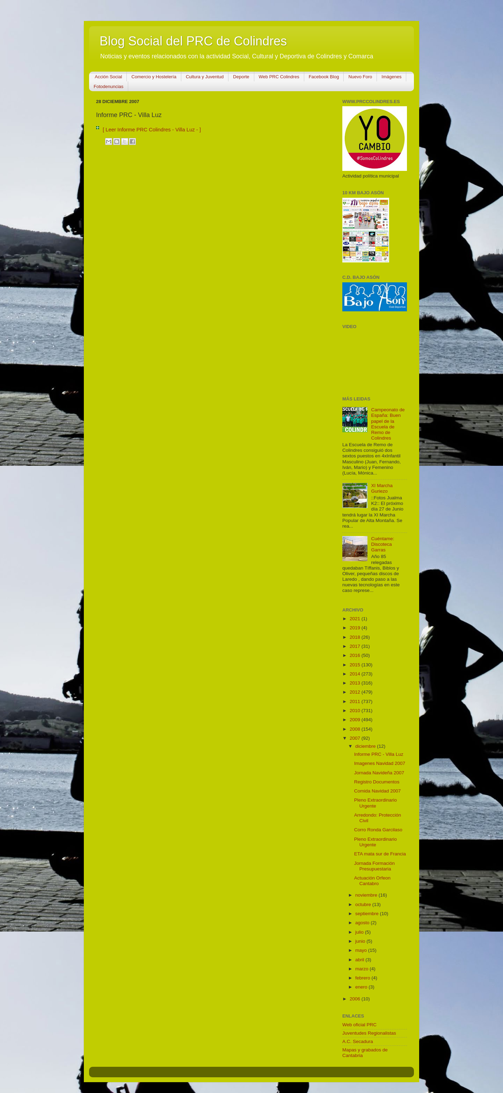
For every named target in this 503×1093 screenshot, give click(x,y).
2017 (356, 646)
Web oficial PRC (359, 1024)
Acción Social (108, 76)
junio (360, 941)
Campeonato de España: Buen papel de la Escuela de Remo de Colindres (387, 424)
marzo (362, 968)
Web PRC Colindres (279, 76)
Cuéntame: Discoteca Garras (382, 544)
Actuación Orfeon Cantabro (372, 880)
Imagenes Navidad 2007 (379, 763)
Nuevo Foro (360, 76)
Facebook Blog (324, 76)
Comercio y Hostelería (153, 76)
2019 (356, 627)
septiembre (367, 913)
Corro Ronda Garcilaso (378, 829)
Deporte (241, 76)
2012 (356, 692)
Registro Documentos (377, 781)
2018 (356, 637)
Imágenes (391, 76)
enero (362, 987)
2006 (356, 998)
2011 (356, 701)
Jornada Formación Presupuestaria (374, 866)
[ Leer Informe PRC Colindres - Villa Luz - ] (152, 129)
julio (360, 932)
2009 (356, 719)
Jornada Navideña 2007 (379, 772)
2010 (356, 710)
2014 (356, 673)
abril (360, 959)
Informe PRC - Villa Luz (378, 754)
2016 (356, 655)
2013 (356, 683)
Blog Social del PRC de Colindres (193, 41)
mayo (361, 950)
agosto (363, 922)
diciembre (366, 746)
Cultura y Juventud (205, 76)
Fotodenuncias (108, 86)
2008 (356, 729)
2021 (356, 618)
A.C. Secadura (357, 1041)
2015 (356, 664)
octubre (363, 904)
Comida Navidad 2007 (377, 791)
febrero (363, 977)
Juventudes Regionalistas (369, 1033)
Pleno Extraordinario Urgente (375, 802)
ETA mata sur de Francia (380, 853)
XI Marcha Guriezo (382, 488)
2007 (356, 738)
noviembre (367, 895)
